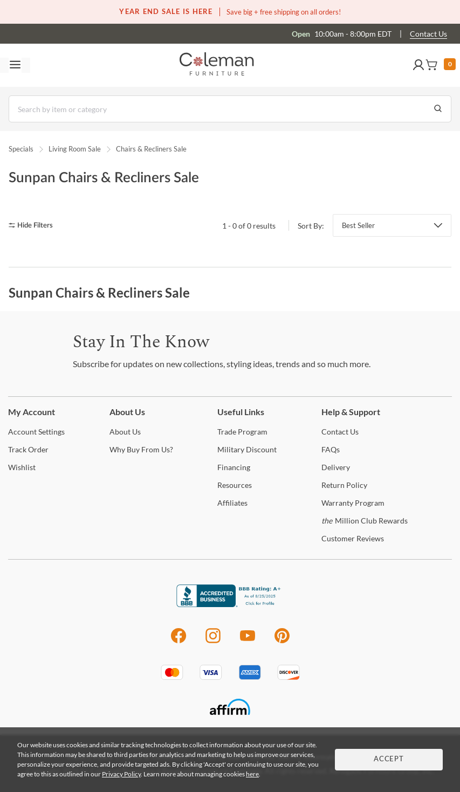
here (252, 774)
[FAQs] (330, 449)
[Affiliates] (232, 502)
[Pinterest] (282, 641)
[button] (418, 65)
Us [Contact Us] (340, 431)
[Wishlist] (22, 467)
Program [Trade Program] (242, 431)
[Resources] (234, 485)
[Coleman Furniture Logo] (217, 65)
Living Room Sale (75, 148)
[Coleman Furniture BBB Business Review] (230, 604)
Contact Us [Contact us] (428, 33)
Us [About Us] (125, 431)
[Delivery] (335, 467)
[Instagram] (213, 641)
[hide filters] (34, 225)
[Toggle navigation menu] (15, 65)
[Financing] (233, 467)
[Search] (230, 109)
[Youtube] (247, 641)
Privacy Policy (121, 774)
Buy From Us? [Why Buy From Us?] (141, 449)
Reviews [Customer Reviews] (352, 538)
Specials (21, 148)
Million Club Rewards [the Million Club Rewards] (364, 520)
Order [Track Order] (28, 449)
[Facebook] (178, 641)
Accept (389, 759)
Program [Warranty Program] (353, 502)
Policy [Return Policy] (344, 485)
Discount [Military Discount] (247, 449)
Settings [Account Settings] (36, 431)
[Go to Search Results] (438, 109)
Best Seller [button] (358, 225)
